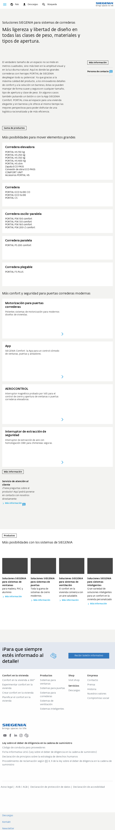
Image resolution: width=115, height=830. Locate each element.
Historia (91, 689)
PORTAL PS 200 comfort (18, 245)
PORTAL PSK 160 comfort (18, 224)
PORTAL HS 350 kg (15, 158)
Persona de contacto (100, 71)
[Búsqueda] (49, 4)
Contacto (92, 680)
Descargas (74, 690)
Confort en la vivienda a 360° (18, 680)
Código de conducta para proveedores (23, 748)
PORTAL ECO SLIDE (15, 195)
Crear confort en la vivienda (18, 693)
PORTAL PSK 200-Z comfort (20, 227)
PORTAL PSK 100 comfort (18, 219)
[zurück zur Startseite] (104, 4)
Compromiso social (98, 698)
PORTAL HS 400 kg (15, 161)
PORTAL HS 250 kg (15, 155)
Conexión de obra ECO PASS (20, 169)
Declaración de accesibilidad (89, 787)
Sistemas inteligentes (52, 709)
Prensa (91, 685)
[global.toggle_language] (14, 4)
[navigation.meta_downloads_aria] (30, 4)
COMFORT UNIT (14, 172)
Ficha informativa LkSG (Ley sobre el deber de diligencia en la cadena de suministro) (49, 752)
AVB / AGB (22, 787)
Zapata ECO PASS (14, 167)
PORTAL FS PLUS (14, 272)
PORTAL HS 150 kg (15, 152)
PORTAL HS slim (14, 164)
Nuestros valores (96, 694)
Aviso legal (7, 787)
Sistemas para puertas (52, 688)
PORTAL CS (11, 198)
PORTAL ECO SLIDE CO (17, 192)
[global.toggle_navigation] (4, 4)
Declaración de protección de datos (50, 787)
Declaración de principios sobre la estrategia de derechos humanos (40, 757)
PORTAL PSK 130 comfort (18, 222)
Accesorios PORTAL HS (17, 175)
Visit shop (73, 680)
